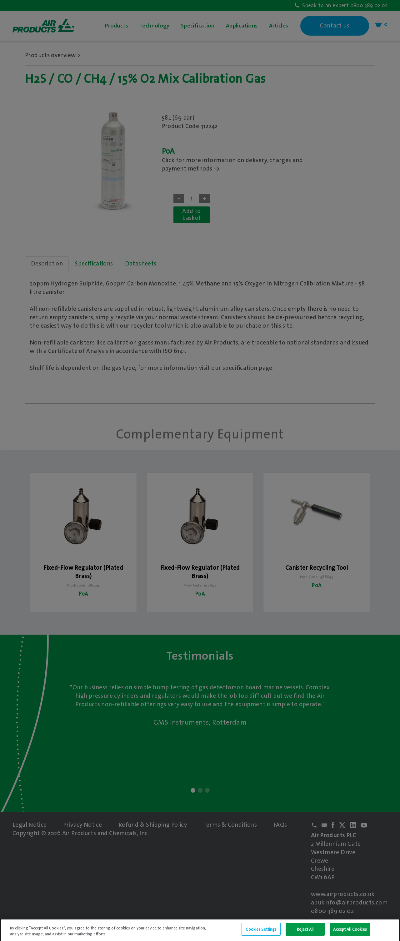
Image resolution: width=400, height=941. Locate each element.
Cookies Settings (261, 934)
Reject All (305, 934)
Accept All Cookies (350, 934)
